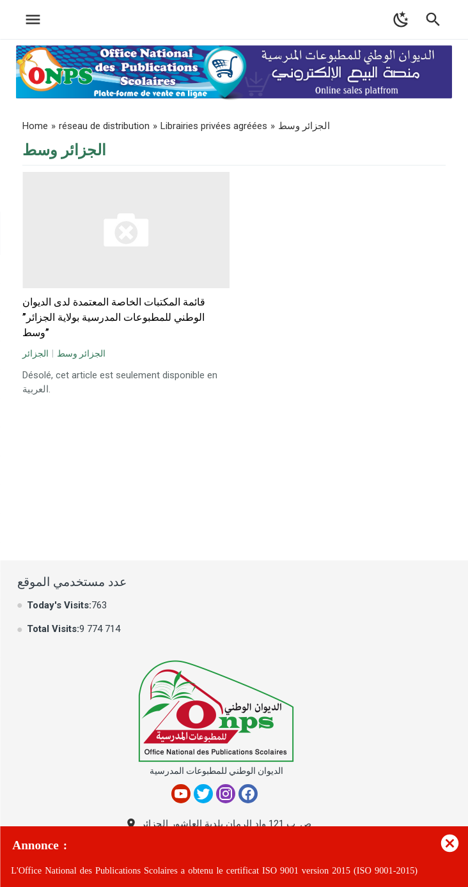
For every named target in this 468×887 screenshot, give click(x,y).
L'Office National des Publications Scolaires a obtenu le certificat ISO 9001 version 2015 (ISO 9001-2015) (214, 870)
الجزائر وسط (81, 353)
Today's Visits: (59, 605)
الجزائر (35, 353)
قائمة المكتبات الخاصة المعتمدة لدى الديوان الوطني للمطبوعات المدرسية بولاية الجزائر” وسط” (113, 317)
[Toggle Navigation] (29, 19)
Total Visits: (53, 629)
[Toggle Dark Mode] (401, 19)
